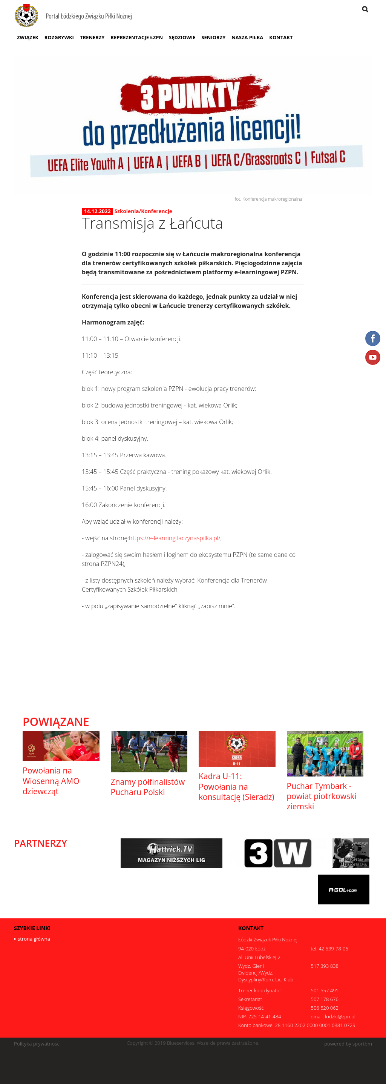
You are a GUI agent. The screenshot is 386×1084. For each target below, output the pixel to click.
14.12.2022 (97, 211)
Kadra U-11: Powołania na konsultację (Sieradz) (236, 786)
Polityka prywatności (37, 1043)
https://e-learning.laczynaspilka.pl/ (175, 538)
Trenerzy (92, 37)
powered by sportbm (348, 1043)
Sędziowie (182, 37)
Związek (27, 37)
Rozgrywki (59, 37)
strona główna (34, 938)
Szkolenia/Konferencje (143, 211)
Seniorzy (213, 37)
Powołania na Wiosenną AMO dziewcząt (51, 780)
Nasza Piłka (247, 37)
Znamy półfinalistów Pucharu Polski (148, 786)
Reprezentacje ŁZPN (136, 37)
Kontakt (281, 37)
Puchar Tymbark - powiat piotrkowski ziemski (322, 796)
